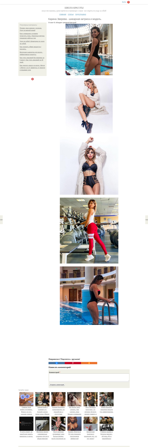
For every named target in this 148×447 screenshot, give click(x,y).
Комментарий (54, 372)
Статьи (71, 14)
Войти (124, 2)
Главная (62, 14)
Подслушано (80, 14)
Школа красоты (74, 7)
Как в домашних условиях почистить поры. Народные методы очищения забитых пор (32, 36)
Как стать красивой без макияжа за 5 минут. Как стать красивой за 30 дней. (32, 60)
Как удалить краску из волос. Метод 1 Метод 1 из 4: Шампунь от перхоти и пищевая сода (32, 68)
